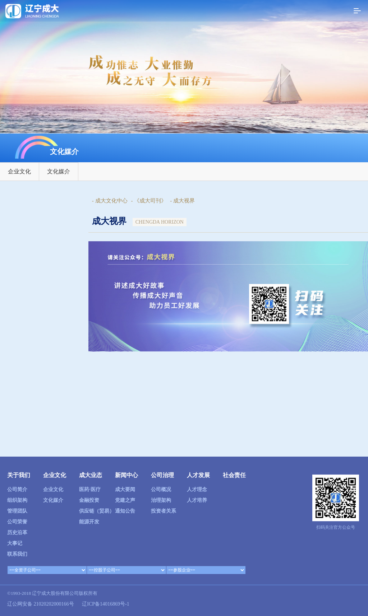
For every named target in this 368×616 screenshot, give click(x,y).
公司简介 (17, 489)
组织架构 (17, 500)
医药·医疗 (90, 489)
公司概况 (161, 489)
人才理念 (197, 489)
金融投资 (89, 500)
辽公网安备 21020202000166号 (40, 604)
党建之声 (125, 500)
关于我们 (18, 475)
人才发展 (198, 475)
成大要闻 (125, 489)
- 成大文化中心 (110, 201)
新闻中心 (126, 475)
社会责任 (234, 475)
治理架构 (161, 500)
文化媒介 (58, 171)
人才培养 (197, 500)
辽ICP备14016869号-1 (105, 604)
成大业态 (90, 475)
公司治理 (162, 475)
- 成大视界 (182, 201)
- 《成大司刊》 (149, 201)
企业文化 (19, 171)
